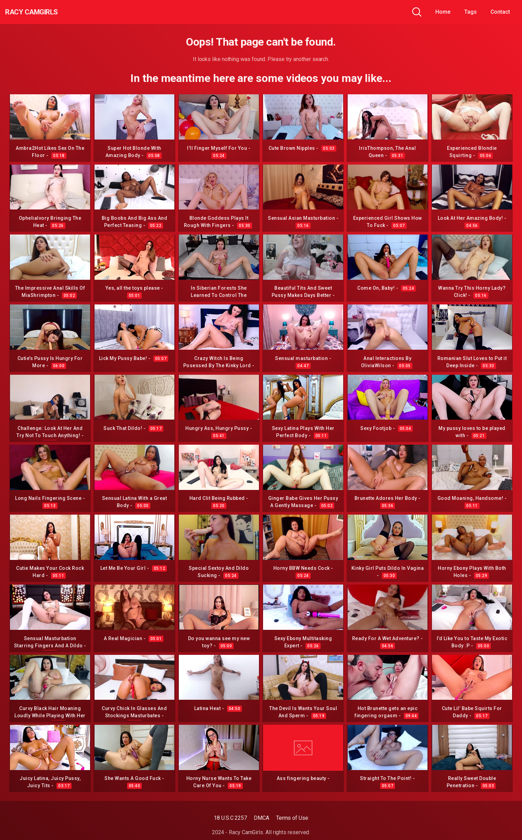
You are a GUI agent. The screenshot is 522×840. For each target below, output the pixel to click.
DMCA (261, 818)
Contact (500, 12)
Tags (470, 12)
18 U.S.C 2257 (230, 818)
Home (442, 12)
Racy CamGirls (42, 12)
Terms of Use (292, 818)
